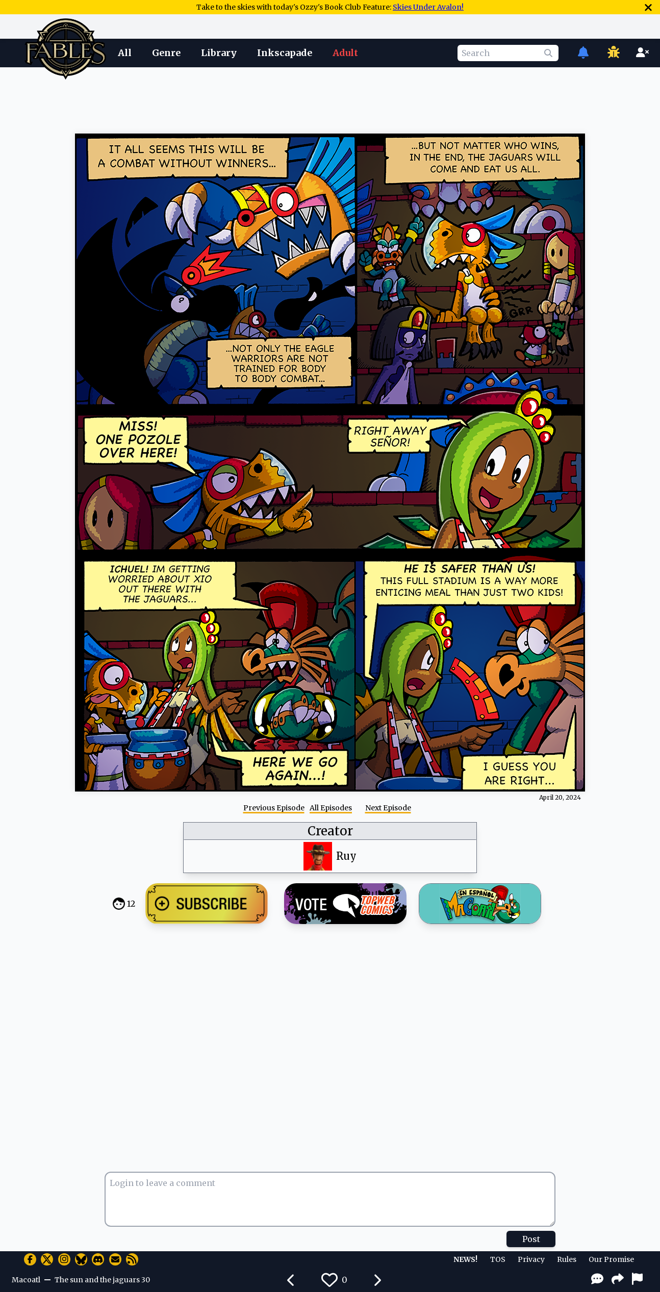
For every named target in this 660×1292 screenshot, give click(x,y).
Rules (566, 1259)
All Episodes (331, 807)
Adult (345, 53)
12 (131, 904)
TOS (497, 1259)
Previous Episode (273, 807)
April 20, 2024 (560, 797)
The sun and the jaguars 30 (102, 1279)
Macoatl (26, 1279)
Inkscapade (284, 53)
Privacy (531, 1259)
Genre (166, 53)
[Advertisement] (330, 98)
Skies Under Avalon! (428, 7)
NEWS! (465, 1259)
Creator (330, 831)
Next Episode (388, 807)
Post (531, 1239)
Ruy (346, 856)
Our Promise (611, 1259)
